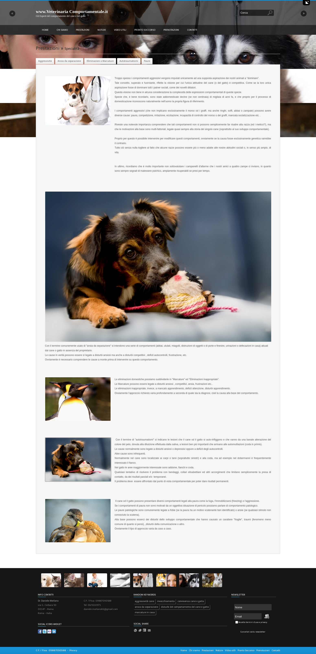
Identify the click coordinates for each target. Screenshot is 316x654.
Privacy (73, 650)
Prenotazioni (171, 30)
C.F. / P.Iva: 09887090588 (51, 650)
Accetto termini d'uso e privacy (252, 622)
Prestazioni (82, 30)
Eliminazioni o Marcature (100, 61)
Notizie (102, 30)
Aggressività (45, 61)
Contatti (192, 30)
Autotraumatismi (129, 61)
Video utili (120, 30)
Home (45, 30)
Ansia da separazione (69, 61)
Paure (147, 61)
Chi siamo (62, 30)
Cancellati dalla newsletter (252, 632)
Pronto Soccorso (144, 30)
